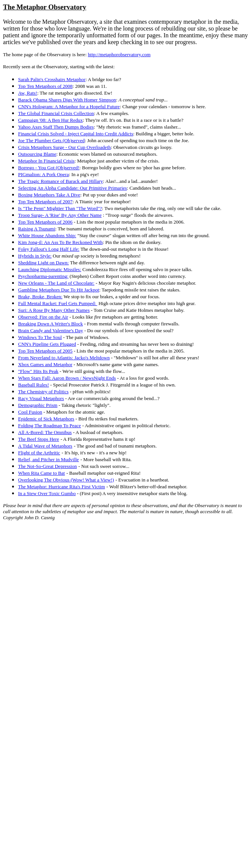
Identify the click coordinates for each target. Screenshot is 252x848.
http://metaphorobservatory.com (119, 54)
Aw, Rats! (27, 93)
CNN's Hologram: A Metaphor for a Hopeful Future (69, 106)
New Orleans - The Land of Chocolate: (56, 283)
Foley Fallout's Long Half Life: (48, 249)
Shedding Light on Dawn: (43, 262)
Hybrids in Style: (35, 256)
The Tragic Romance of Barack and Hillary (60, 181)
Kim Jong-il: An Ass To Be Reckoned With (60, 242)
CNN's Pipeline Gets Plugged (47, 344)
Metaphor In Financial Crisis (46, 161)
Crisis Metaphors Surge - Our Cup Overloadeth (64, 147)
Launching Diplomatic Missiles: (49, 269)
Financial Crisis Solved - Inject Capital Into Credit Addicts (75, 133)
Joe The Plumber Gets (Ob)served (51, 140)
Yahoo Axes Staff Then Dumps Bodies (56, 127)
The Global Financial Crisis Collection (56, 113)
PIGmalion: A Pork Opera (43, 174)
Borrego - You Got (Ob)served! (48, 167)
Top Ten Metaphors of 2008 (45, 86)
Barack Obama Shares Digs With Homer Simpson (67, 100)
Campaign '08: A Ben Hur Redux (50, 120)
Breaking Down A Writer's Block (50, 324)
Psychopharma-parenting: (43, 276)
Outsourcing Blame (37, 154)
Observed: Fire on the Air (43, 317)
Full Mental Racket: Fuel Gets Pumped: (57, 303)
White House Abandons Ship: (47, 235)
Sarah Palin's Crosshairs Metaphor (52, 79)
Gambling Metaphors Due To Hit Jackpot (58, 290)
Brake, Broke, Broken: (40, 296)
